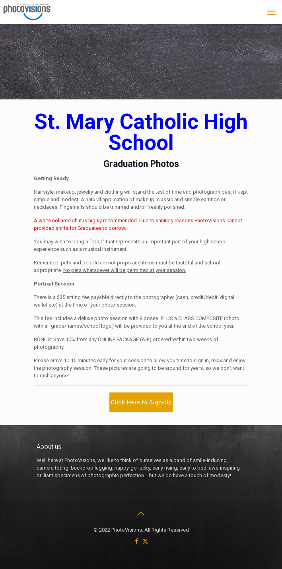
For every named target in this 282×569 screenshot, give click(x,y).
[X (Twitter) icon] (145, 541)
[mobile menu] (271, 12)
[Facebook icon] (137, 541)
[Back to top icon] (141, 513)
